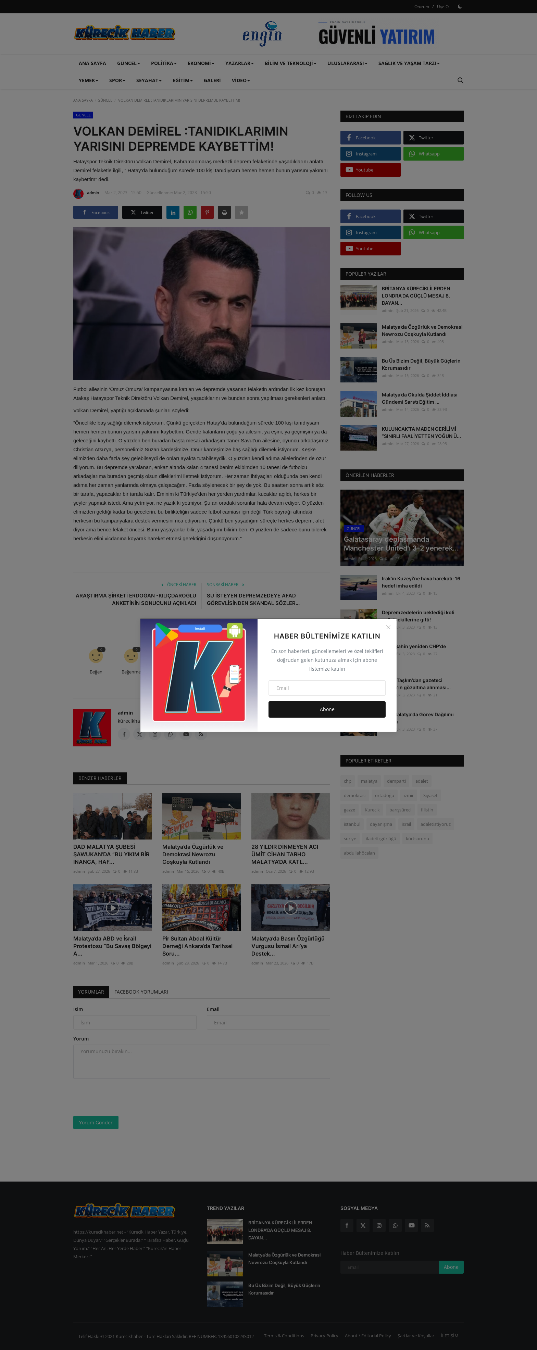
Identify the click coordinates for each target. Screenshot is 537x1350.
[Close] (388, 627)
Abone (327, 709)
